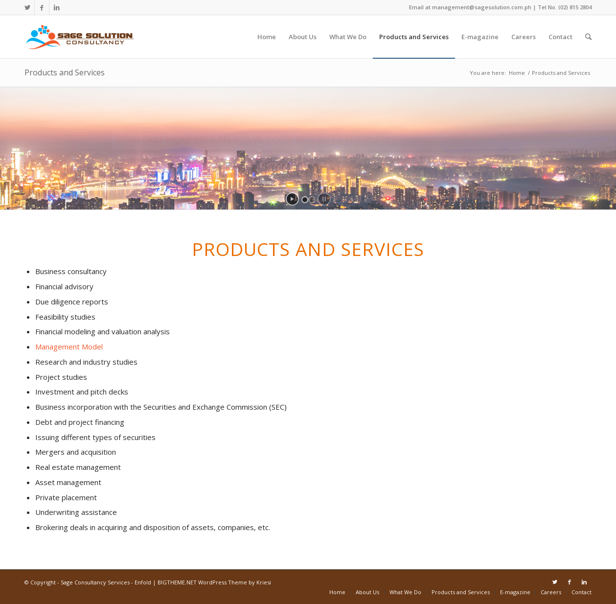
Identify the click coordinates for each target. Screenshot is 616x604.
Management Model (69, 346)
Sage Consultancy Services (95, 582)
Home (517, 72)
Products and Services (64, 72)
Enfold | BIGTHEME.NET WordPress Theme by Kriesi (203, 582)
